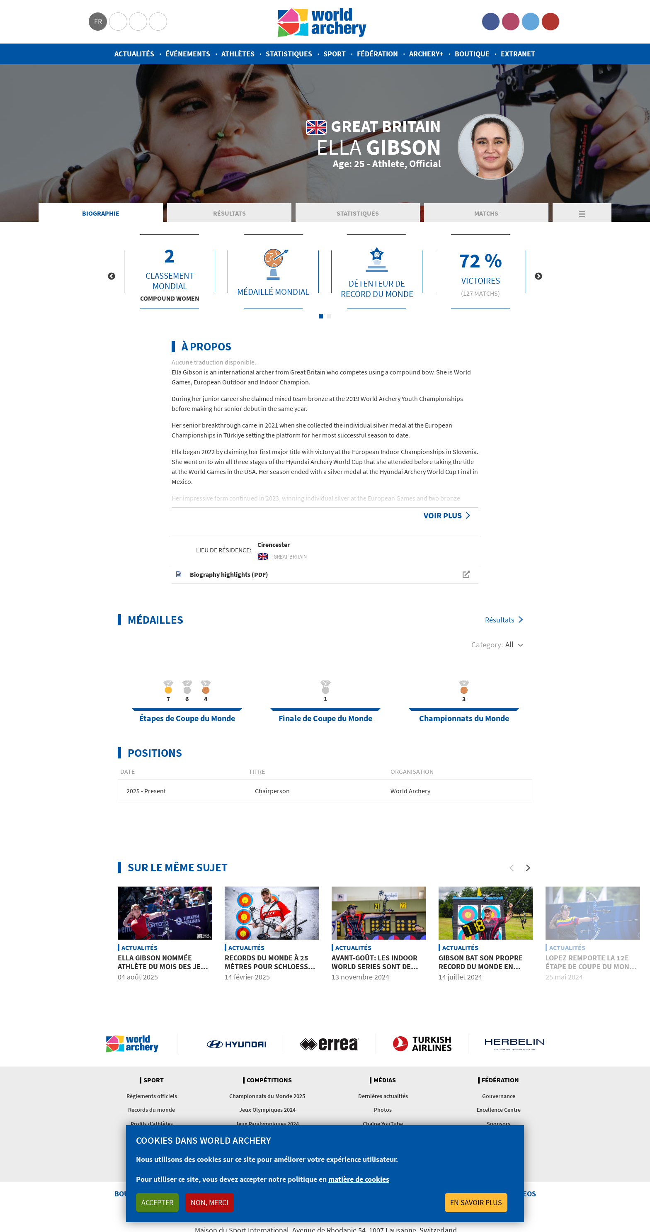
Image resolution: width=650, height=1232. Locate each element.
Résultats (229, 213)
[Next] (528, 868)
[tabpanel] (169, 271)
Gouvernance (498, 1096)
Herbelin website (514, 1043)
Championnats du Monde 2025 (267, 1096)
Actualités (134, 53)
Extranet (518, 53)
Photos (383, 1109)
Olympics (118, 21)
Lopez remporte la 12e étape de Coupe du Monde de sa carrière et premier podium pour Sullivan (593, 971)
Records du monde (151, 1109)
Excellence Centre (499, 1109)
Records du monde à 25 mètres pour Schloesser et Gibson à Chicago (271, 966)
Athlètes (238, 53)
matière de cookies (358, 1179)
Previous (111, 276)
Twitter (530, 21)
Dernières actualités (383, 1096)
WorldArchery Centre (158, 21)
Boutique (472, 53)
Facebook (491, 21)
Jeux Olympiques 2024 (267, 1109)
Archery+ (426, 53)
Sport (334, 53)
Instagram (511, 21)
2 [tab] (329, 316)
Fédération (377, 53)
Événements (187, 53)
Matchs (486, 213)
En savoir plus (476, 1202)
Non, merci (209, 1202)
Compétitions (269, 1080)
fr (98, 21)
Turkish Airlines (422, 1043)
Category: (487, 644)
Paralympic (138, 21)
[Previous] (511, 868)
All (509, 644)
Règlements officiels (151, 1096)
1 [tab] (321, 316)
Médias (385, 1080)
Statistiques (289, 53)
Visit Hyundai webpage (236, 1043)
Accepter (157, 1202)
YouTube (550, 21)
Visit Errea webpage (329, 1043)
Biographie (100, 213)
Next (538, 276)
